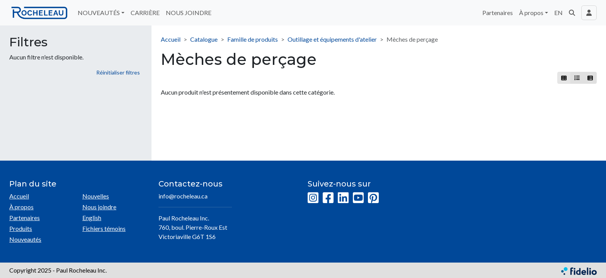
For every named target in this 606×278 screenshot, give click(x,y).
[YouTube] (358, 198)
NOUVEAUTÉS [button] (99, 12)
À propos (21, 206)
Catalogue (204, 39)
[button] (572, 12)
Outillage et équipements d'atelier (332, 39)
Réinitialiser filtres (118, 72)
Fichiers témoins (104, 228)
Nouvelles (95, 196)
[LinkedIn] (343, 198)
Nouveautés (25, 239)
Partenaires (497, 12)
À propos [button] (531, 12)
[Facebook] (328, 198)
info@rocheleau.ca (183, 196)
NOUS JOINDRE (188, 12)
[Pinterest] (373, 198)
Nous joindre (99, 206)
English (91, 217)
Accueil (170, 39)
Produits (20, 228)
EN (558, 12)
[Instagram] (313, 198)
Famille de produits (252, 39)
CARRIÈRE (145, 12)
